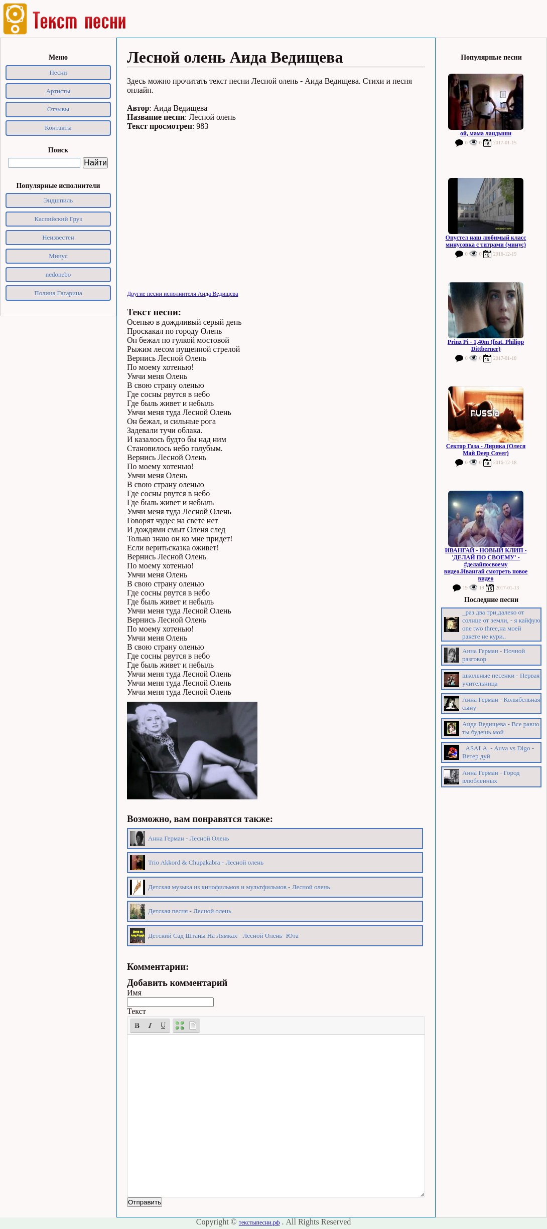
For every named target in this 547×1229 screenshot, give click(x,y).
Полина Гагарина (58, 293)
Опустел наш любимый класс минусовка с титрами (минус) (486, 241)
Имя (134, 992)
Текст (136, 1011)
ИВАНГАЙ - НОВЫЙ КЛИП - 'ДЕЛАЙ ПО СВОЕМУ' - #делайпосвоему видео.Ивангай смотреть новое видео (486, 564)
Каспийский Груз (58, 219)
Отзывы (58, 109)
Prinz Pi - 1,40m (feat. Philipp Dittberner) (486, 345)
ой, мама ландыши (485, 133)
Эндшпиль (58, 200)
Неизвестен (58, 237)
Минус (58, 256)
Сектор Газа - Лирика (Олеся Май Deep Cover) (485, 450)
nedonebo (58, 274)
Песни (58, 72)
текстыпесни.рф (259, 1222)
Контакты (58, 127)
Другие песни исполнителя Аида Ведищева (182, 293)
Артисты (58, 91)
